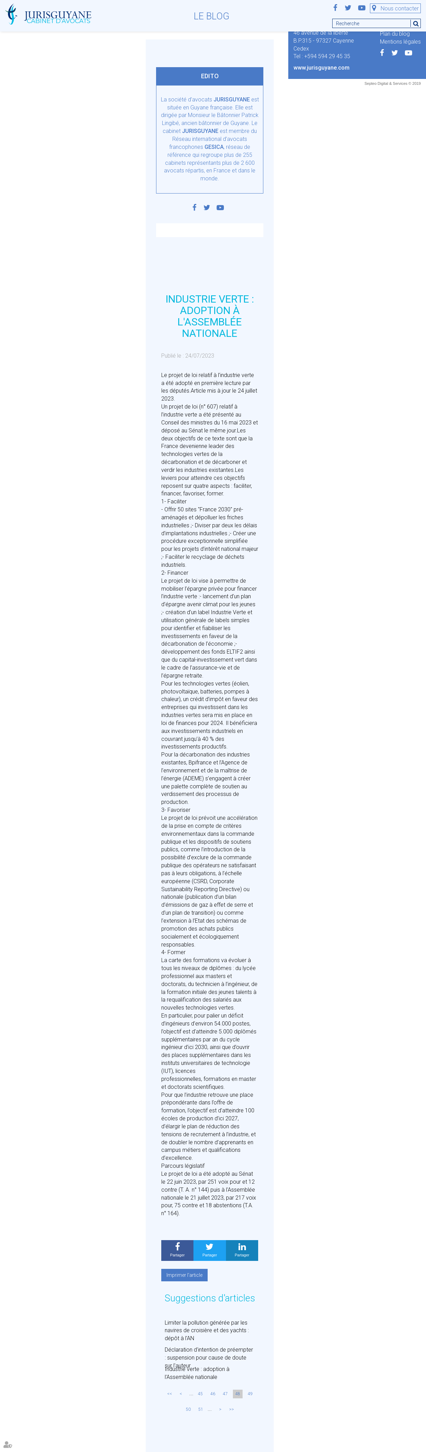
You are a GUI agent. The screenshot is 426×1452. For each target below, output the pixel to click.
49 (250, 1393)
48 (237, 1393)
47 (225, 1393)
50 (188, 1409)
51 (200, 1409)
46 (212, 1393)
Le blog (211, 16)
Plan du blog (395, 33)
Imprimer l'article (184, 1275)
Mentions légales (400, 41)
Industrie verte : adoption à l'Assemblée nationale (197, 1373)
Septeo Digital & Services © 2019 (392, 83)
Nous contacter (400, 8)
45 (200, 1393)
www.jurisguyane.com (321, 67)
